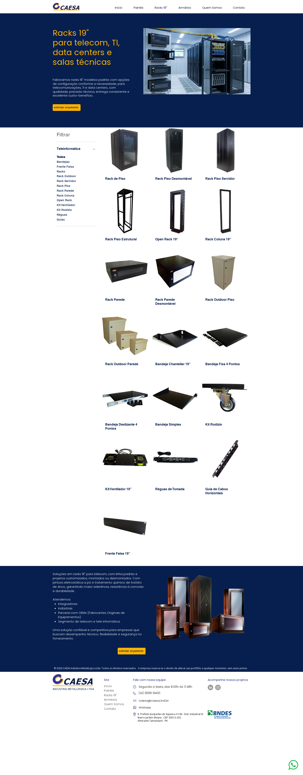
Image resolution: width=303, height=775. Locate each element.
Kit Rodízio (64, 209)
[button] (67, 107)
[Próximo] (245, 61)
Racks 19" (110, 695)
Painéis (109, 691)
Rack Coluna (65, 195)
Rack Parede (65, 190)
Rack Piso (63, 185)
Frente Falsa (65, 166)
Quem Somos (114, 704)
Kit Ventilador (66, 205)
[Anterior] (149, 61)
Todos (61, 157)
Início (108, 686)
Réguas (62, 214)
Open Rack (64, 200)
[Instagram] (218, 687)
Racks (61, 171)
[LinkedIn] (210, 687)
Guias (61, 219)
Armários (110, 700)
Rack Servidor (66, 181)
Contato (110, 709)
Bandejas (63, 161)
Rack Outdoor (66, 176)
